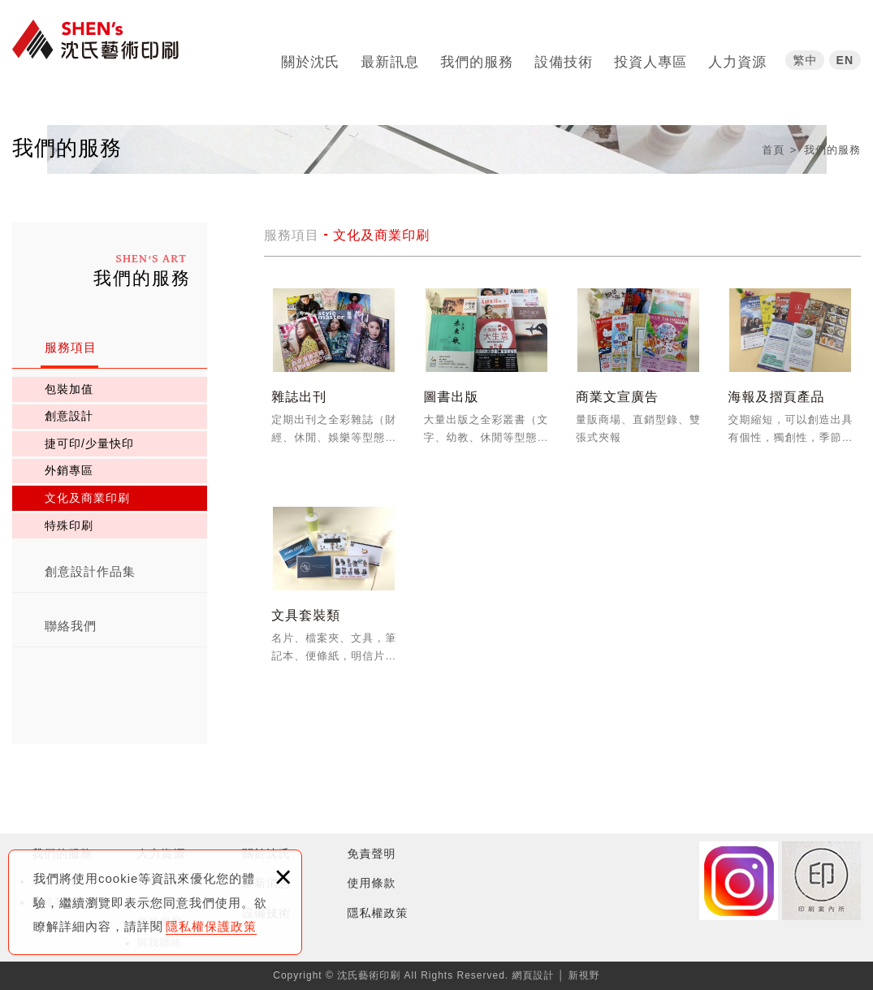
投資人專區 (650, 56)
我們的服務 (476, 56)
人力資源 (737, 56)
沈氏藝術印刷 (101, 50)
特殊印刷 (69, 525)
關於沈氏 (310, 56)
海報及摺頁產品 (790, 374)
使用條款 (372, 882)
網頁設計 (533, 975)
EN (845, 54)
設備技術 (563, 56)
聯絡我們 (71, 626)
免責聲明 (372, 853)
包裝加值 (69, 389)
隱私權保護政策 (211, 926)
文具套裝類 (334, 592)
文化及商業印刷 (87, 497)
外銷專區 (69, 470)
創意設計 (69, 415)
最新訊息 (390, 56)
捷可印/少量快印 (89, 443)
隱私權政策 (378, 912)
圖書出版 (486, 374)
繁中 (805, 54)
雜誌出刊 (334, 374)
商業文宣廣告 (638, 374)
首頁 (773, 150)
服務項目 (71, 347)
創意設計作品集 (90, 571)
